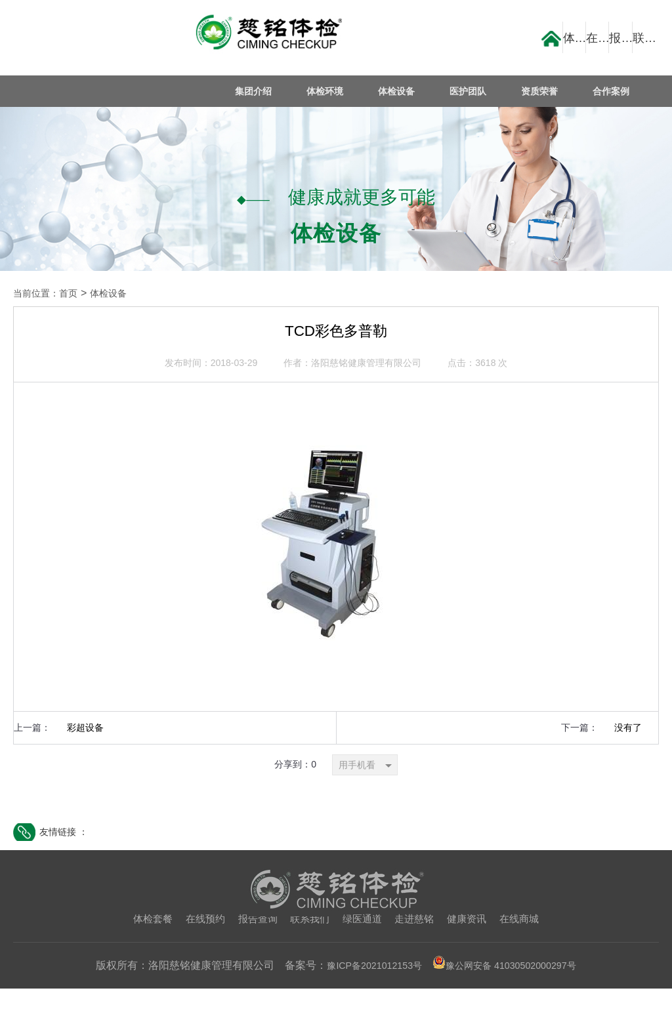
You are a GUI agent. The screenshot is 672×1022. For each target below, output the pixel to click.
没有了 (628, 760)
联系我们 (308, 952)
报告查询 (254, 952)
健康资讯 (473, 952)
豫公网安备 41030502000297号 (510, 998)
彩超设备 (85, 760)
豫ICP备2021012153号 (366, 998)
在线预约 (199, 952)
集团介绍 (263, 91)
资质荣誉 (542, 91)
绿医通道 (364, 952)
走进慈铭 (418, 952)
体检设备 (402, 91)
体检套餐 (144, 952)
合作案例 (612, 91)
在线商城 (528, 952)
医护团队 (473, 91)
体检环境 (333, 91)
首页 (76, 293)
